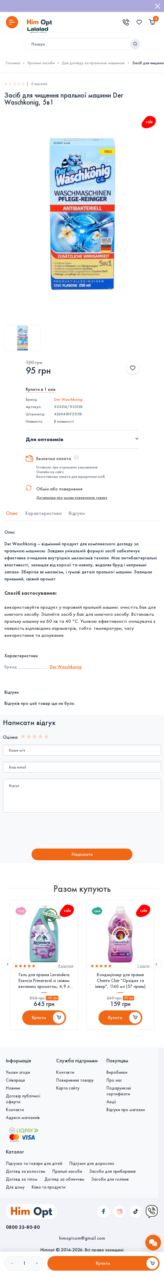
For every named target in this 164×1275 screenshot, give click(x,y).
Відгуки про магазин (125, 1109)
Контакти (15, 1109)
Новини (13, 1088)
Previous (8, 964)
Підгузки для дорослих (91, 1163)
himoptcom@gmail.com (82, 1238)
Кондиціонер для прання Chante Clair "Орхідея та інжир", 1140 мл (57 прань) (120, 980)
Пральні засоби (41, 63)
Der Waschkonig (68, 399)
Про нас (114, 1080)
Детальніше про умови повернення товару (71, 497)
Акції (111, 1101)
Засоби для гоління (110, 1179)
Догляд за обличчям (64, 1179)
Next (156, 964)
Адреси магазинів (23, 1117)
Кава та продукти (48, 1187)
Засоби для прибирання (112, 1171)
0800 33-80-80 (23, 1227)
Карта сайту (68, 1088)
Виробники (116, 1072)
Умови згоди (18, 1072)
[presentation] (51, 831)
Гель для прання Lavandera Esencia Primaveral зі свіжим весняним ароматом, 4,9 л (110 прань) (44, 980)
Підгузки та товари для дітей (34, 1163)
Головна (13, 63)
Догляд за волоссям (25, 1171)
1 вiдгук (143, 966)
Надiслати (82, 854)
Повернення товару (75, 1080)
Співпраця (15, 1080)
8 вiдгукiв (65, 966)
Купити (39, 1017)
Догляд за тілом (21, 1179)
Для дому (15, 1187)
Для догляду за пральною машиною (93, 63)
